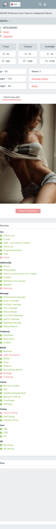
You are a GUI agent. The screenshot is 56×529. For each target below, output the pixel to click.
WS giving (8, 445)
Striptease (8, 335)
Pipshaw (7, 284)
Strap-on (7, 366)
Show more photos (28, 211)
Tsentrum (28, 13)
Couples (7, 277)
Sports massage (11, 319)
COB (5, 432)
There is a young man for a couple (20, 273)
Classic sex (9, 235)
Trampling (8, 377)
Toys (5, 254)
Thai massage (10, 308)
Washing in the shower (14, 281)
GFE (5, 389)
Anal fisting (8, 416)
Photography (9, 270)
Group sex (8, 246)
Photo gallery (12, 97)
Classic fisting (10, 413)
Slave (6, 362)
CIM (5, 429)
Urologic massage (12, 304)
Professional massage (14, 297)
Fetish (6, 257)
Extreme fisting (10, 420)
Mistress (7, 351)
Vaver (21, 13)
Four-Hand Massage (13, 315)
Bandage (7, 373)
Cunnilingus (9, 400)
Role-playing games (12, 369)
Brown (35, 86)
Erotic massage (11, 300)
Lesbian (7, 342)
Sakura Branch (10, 326)
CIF (5, 436)
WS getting (8, 448)
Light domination (11, 355)
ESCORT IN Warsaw (9, 13)
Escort (6, 266)
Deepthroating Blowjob (14, 393)
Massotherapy (10, 311)
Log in (45, 4)
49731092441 (10, 27)
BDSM (6, 358)
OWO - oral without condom (16, 243)
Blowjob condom (11, 385)
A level (6, 239)
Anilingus (7, 404)
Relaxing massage (12, 322)
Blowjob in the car (12, 396)
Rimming (7, 288)
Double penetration (12, 250)
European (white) (40, 78)
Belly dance (9, 339)
